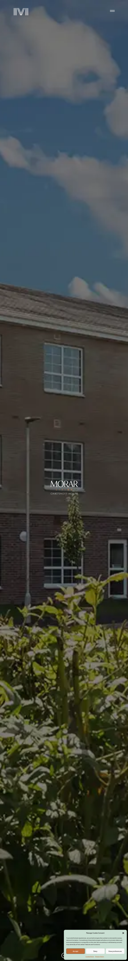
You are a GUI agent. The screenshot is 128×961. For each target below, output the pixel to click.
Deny (95, 951)
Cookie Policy (90, 956)
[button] (123, 933)
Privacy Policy (99, 956)
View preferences (115, 951)
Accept (75, 951)
